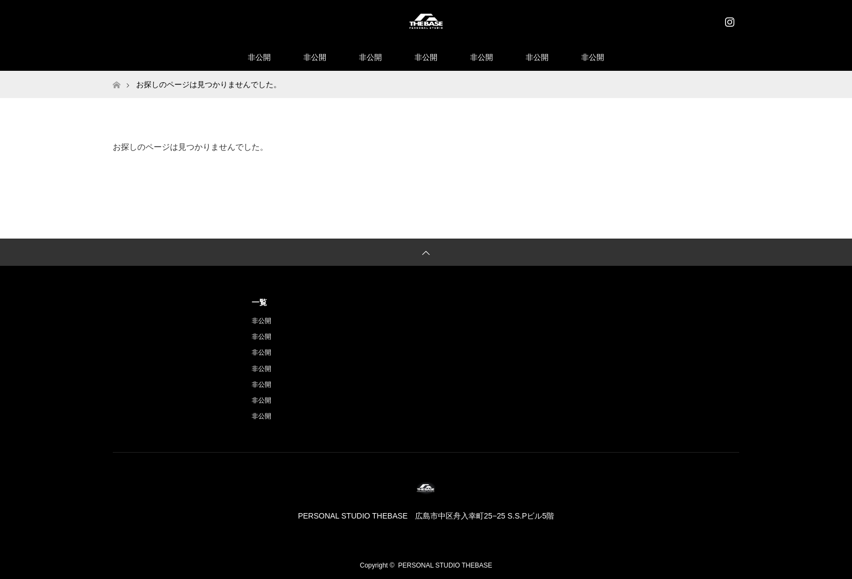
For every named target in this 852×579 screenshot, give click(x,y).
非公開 (259, 57)
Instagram (728, 19)
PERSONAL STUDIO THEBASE (445, 565)
